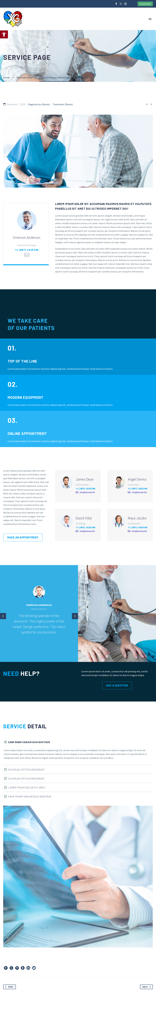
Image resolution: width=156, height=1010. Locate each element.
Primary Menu (150, 19)
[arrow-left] (3, 616)
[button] (4, 34)
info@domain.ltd (87, 492)
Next (147, 987)
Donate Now (145, 3)
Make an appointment (24, 537)
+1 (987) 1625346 (27, 250)
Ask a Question (118, 685)
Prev (8, 987)
